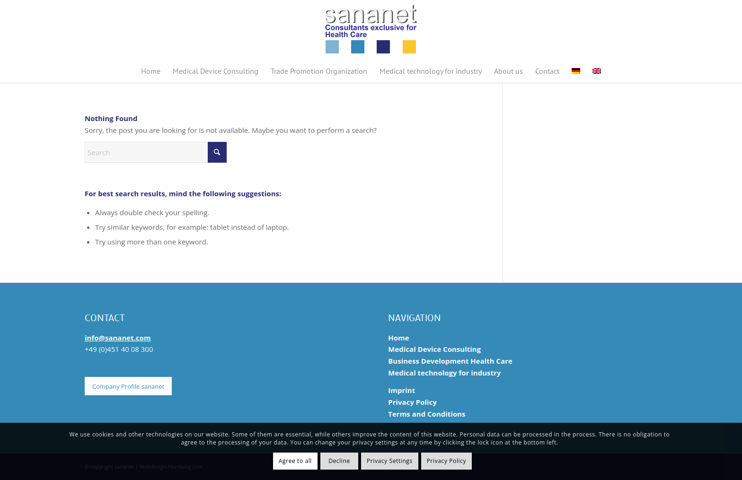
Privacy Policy (412, 402)
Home (398, 337)
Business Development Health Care (450, 361)
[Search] (156, 152)
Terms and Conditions (426, 414)
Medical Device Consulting (434, 349)
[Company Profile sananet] (128, 386)
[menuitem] (151, 71)
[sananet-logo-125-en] (371, 29)
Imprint (401, 390)
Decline (339, 461)
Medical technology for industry (444, 372)
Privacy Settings (390, 461)
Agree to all (295, 461)
